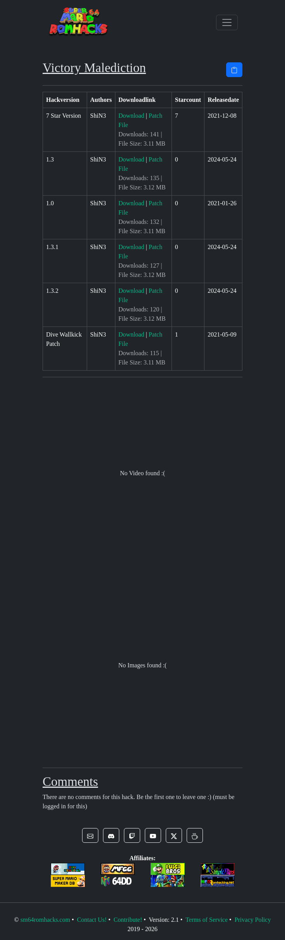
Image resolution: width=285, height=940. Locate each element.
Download (131, 115)
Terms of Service (206, 919)
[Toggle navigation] (227, 22)
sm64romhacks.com (45, 919)
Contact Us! (92, 919)
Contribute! (127, 919)
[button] (90, 835)
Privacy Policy (253, 919)
